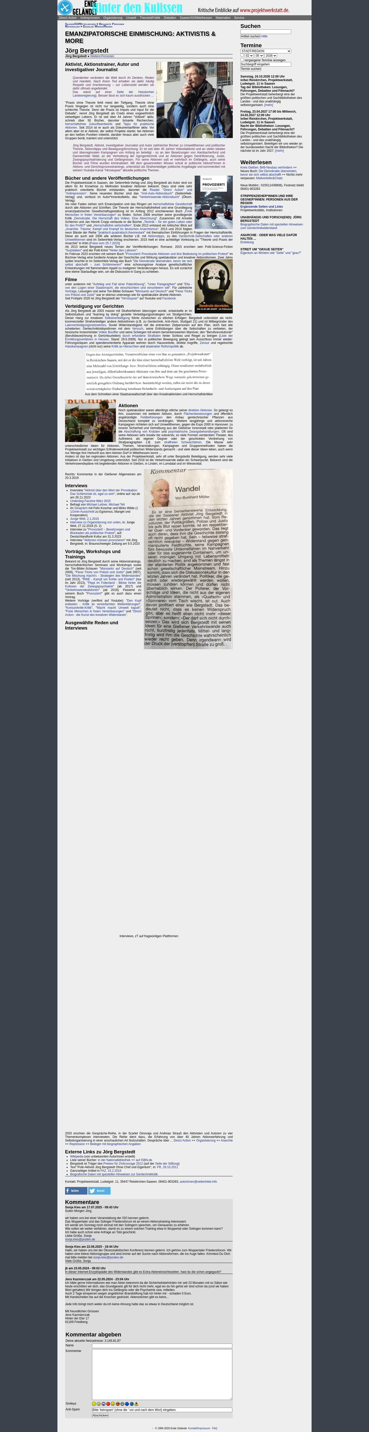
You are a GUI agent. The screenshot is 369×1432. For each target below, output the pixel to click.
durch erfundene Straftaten (141, 336)
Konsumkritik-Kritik (78, 608)
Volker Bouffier (108, 332)
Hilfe (265, 36)
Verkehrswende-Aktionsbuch (159, 197)
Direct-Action (68, 18)
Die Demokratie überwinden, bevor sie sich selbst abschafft (268, 172)
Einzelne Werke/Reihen (98, 26)
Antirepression (90, 18)
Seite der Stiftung (166, 1163)
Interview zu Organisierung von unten (95, 522)
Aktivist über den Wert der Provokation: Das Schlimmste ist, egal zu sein (104, 492)
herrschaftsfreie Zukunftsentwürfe (88, 124)
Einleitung (247, 242)
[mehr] (268, 105)
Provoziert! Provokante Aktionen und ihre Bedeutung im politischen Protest (176, 254)
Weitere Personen (102, 56)
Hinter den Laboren (123, 250)
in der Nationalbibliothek (114, 1160)
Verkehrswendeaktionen (82, 590)
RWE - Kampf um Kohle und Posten (108, 579)
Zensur (204, 343)
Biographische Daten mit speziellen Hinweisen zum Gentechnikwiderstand (271, 226)
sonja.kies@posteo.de (80, 1239)
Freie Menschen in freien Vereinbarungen (95, 611)
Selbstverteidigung (117, 318)
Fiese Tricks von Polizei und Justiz (100, 572)
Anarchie (227, 1140)
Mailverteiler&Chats (269, 178)
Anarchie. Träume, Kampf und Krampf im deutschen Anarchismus (111, 229)
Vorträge (70, 291)
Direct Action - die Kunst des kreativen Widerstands (103, 613)
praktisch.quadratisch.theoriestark (121, 232)
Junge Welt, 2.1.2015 (84, 519)
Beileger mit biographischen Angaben (115, 1144)
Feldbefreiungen (152, 417)
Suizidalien (73, 250)
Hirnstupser (129, 298)
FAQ (214, 1428)
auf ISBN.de (143, 1160)
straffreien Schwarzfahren (183, 442)
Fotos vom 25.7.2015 (104, 243)
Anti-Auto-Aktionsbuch (157, 193)
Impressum (203, 1428)
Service (239, 18)
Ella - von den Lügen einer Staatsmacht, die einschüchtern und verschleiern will (128, 286)
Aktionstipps (156, 236)
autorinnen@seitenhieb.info (198, 1181)
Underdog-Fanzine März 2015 (90, 501)
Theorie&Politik (150, 18)
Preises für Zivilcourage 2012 (123, 1163)
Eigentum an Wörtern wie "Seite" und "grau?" (270, 253)
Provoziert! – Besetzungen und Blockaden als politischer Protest (100, 531)
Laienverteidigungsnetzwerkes (85, 325)
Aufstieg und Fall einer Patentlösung (118, 284)
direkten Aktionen (200, 410)
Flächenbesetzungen (198, 414)
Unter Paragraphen (161, 284)
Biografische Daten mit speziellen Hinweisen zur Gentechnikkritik (114, 1174)
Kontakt (192, 1428)
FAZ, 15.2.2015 (110, 1170)
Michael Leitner (97, 504)
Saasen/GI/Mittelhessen (196, 18)
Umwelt (131, 18)
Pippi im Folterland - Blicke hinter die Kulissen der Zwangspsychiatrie (103, 584)
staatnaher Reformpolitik (162, 346)
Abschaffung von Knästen (142, 431)
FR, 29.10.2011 (167, 1167)
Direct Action (182, 1140)
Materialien (223, 18)
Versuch (137, 328)
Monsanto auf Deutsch (151, 291)
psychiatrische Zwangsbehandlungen (193, 431)
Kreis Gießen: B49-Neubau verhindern (266, 167)
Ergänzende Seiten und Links (261, 206)
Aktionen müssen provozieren (104, 540)
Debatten (170, 18)
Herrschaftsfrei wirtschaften (112, 225)
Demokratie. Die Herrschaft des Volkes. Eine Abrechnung (115, 218)
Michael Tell (117, 504)
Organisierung (112, 18)
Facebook (169, 298)
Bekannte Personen (111, 24)
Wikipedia (76, 1156)
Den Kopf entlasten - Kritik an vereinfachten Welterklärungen (103, 602)
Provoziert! (94, 593)
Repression (77, 1144)
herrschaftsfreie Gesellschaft (172, 204)
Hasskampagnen (76, 346)
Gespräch (81, 508)
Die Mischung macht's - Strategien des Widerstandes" (103, 575)
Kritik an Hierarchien (125, 346)
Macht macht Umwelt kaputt (118, 608)
